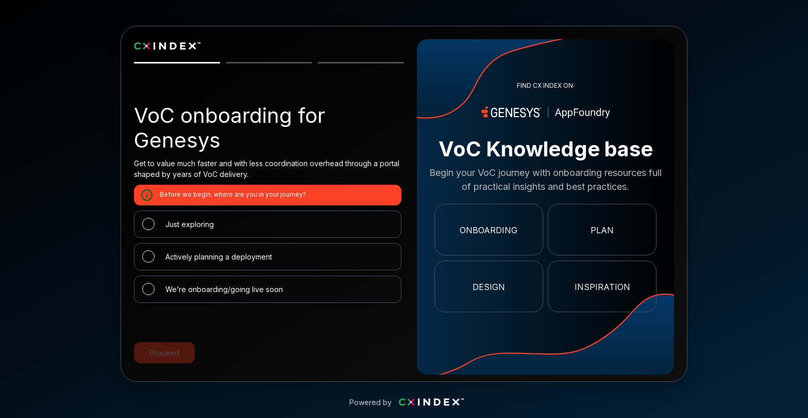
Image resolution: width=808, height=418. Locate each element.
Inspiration (602, 287)
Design (489, 287)
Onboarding (488, 230)
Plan (602, 230)
